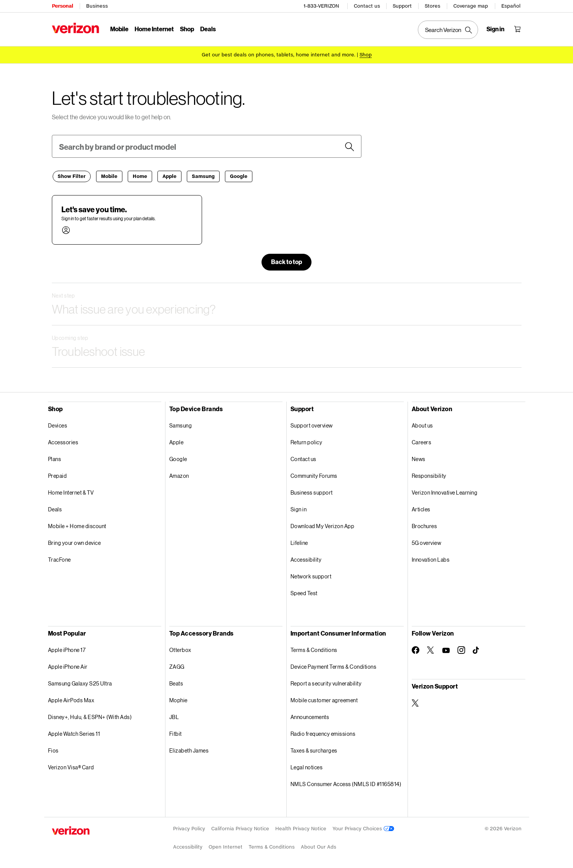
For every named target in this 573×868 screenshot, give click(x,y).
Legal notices (307, 766)
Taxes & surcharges (314, 749)
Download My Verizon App (323, 525)
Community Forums (314, 474)
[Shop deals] (366, 54)
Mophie (178, 699)
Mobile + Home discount (77, 525)
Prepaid (57, 474)
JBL (174, 716)
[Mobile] (109, 175)
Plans (54, 458)
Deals (55, 508)
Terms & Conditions (314, 648)
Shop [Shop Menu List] (187, 28)
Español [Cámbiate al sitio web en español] (511, 6)
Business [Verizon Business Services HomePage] (97, 6)
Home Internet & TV (71, 491)
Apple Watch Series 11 (74, 732)
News (418, 458)
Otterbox (180, 648)
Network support (311, 575)
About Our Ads (318, 846)
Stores (433, 6)
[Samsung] (203, 175)
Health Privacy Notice (300, 827)
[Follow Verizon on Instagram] (461, 649)
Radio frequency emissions (323, 732)
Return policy (307, 441)
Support (402, 6)
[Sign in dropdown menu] (496, 29)
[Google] (238, 175)
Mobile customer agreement (324, 699)
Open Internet (225, 846)
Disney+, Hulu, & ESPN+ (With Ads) (90, 716)
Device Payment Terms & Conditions (334, 665)
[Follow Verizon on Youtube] (446, 649)
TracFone (59, 558)
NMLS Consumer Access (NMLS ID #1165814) (346, 783)
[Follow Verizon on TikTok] (476, 649)
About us (422, 424)
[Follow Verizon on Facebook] (415, 649)
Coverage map (471, 6)
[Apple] (169, 175)
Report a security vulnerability (326, 682)
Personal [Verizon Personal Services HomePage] (62, 6)
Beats (176, 682)
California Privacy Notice (240, 827)
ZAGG (177, 665)
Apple (176, 441)
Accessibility (306, 558)
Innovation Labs (431, 558)
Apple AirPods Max (71, 699)
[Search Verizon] (448, 30)
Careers (422, 441)
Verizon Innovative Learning (445, 491)
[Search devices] (349, 145)
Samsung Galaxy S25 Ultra (80, 682)
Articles (421, 508)
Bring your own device (74, 541)
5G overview (426, 541)
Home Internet (154, 28)
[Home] (140, 175)
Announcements (310, 716)
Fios (53, 749)
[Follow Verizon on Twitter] (431, 649)
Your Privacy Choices (363, 827)
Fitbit (175, 732)
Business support (312, 491)
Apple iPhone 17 (67, 648)
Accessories (63, 441)
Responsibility (429, 474)
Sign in (299, 508)
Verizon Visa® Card (71, 766)
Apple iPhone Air (68, 665)
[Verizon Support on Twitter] (415, 702)
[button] (127, 218)
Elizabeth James (189, 749)
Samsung (180, 424)
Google (178, 458)
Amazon (179, 474)
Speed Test (304, 592)
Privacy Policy (189, 827)
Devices (57, 424)
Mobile (119, 28)
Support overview (312, 424)
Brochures (424, 525)
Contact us (367, 6)
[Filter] (72, 175)
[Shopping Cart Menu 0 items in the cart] (517, 29)
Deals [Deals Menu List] (208, 28)
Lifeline (299, 541)
